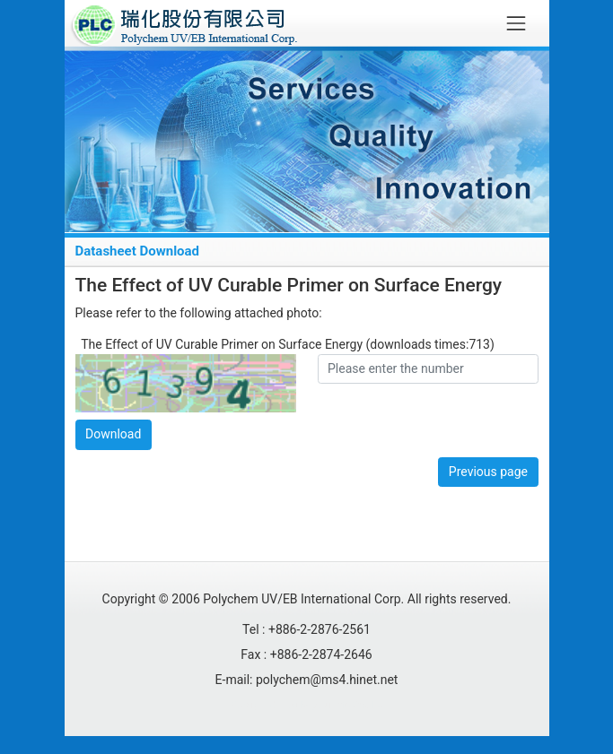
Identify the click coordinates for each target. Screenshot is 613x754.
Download (113, 434)
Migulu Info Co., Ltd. (345, 705)
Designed (255, 705)
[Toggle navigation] (516, 23)
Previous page (488, 471)
